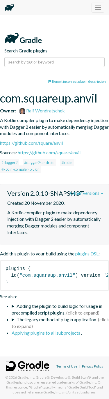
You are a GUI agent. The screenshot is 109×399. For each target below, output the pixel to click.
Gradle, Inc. (26, 377)
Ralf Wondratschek (42, 110)
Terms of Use (66, 366)
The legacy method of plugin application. (57, 319)
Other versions (86, 193)
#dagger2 (9, 162)
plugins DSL (87, 253)
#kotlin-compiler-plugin (20, 169)
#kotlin (66, 162)
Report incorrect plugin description (77, 81)
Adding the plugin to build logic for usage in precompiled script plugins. (57, 309)
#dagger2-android (39, 162)
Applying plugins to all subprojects (46, 333)
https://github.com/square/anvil (31, 143)
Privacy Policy (92, 366)
